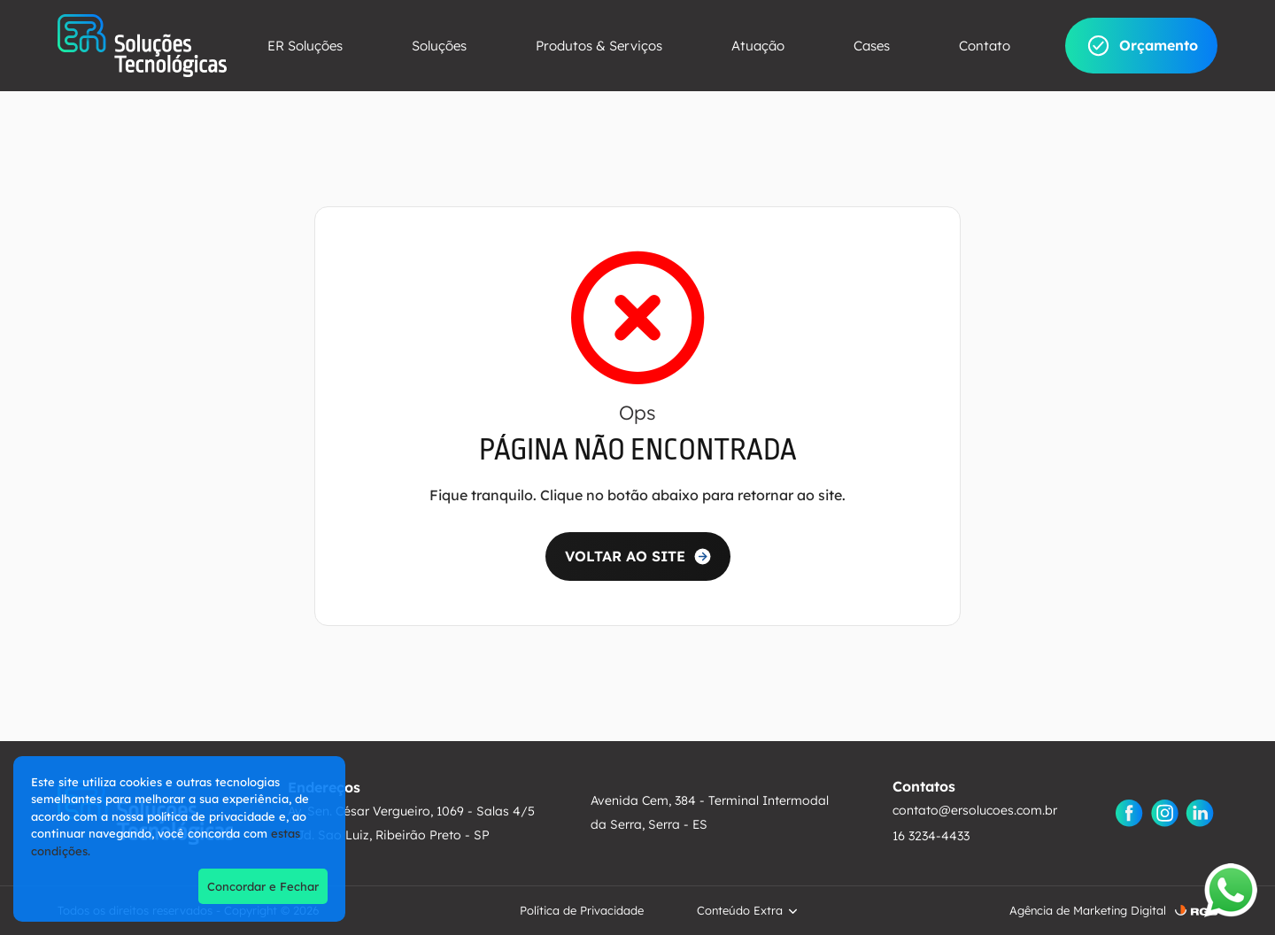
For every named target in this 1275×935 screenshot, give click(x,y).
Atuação (757, 45)
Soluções (439, 45)
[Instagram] (1164, 813)
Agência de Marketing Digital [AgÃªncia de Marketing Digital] (1087, 910)
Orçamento (1141, 45)
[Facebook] (1129, 813)
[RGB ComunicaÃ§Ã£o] (1196, 910)
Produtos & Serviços (599, 45)
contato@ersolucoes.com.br (974, 810)
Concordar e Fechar (263, 886)
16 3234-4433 (931, 836)
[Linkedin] (1199, 813)
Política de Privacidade (582, 910)
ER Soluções (305, 45)
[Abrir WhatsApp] (1230, 890)
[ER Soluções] (142, 45)
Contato (984, 45)
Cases (872, 45)
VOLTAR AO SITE (625, 556)
